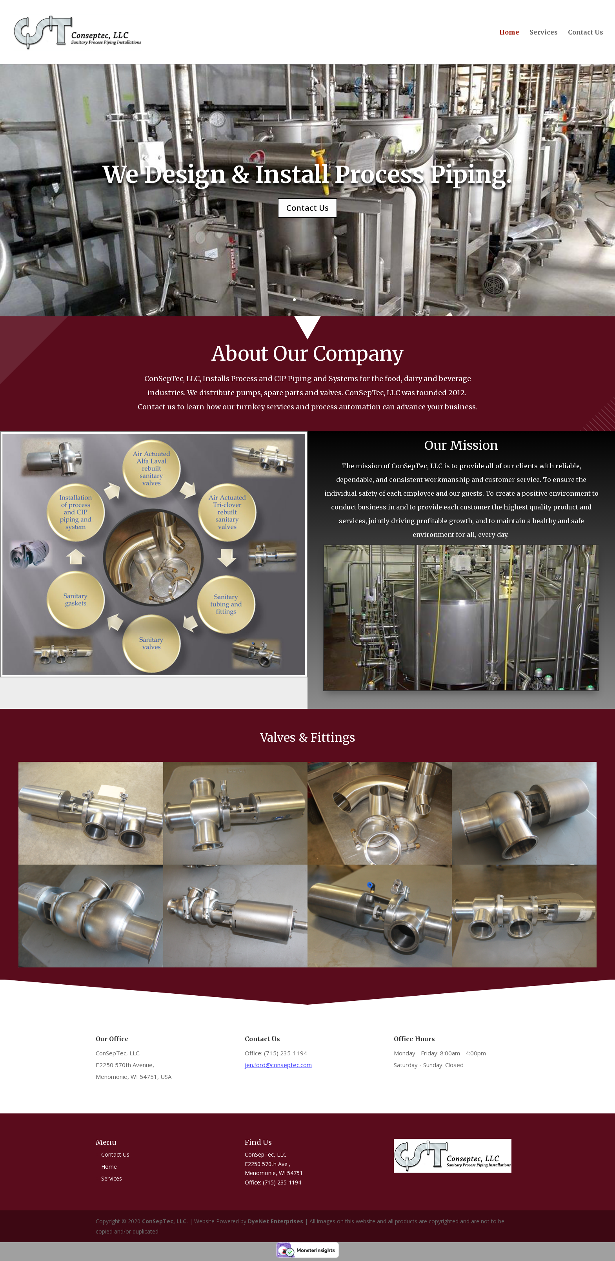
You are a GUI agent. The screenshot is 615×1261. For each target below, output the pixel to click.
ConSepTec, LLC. (165, 1221)
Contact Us (585, 32)
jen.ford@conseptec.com (278, 1065)
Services (543, 32)
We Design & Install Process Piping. (307, 174)
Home (509, 32)
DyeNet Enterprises (275, 1221)
